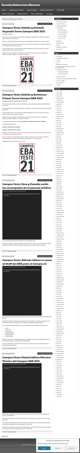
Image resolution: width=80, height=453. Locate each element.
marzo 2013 (59, 369)
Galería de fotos (60, 43)
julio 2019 (58, 218)
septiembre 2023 (60, 132)
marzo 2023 (59, 145)
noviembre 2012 (60, 378)
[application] (22, 215)
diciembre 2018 (60, 233)
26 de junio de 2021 (9, 180)
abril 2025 (58, 112)
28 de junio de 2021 (9, 90)
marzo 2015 (59, 320)
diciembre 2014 (60, 327)
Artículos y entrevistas (8, 13)
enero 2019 (59, 230)
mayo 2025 (59, 110)
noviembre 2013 (60, 353)
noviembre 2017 (60, 255)
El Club (58, 62)
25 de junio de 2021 (9, 256)
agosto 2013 (59, 359)
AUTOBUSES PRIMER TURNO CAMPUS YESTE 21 (14, 101)
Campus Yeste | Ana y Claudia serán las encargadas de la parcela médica (26, 185)
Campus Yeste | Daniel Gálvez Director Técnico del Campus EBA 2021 (26, 359)
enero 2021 (59, 190)
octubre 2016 (59, 282)
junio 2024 (58, 122)
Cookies (58, 60)
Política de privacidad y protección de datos (66, 78)
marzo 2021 (59, 186)
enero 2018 (59, 251)
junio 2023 (58, 138)
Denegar (57, 448)
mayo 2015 (59, 316)
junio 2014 (58, 339)
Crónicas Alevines (62, 30)
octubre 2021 (59, 173)
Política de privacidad (32, 444)
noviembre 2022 (60, 153)
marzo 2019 (59, 226)
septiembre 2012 (60, 382)
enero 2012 (59, 396)
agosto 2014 (59, 335)
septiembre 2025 (60, 102)
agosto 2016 (59, 286)
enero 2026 (59, 96)
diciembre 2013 (60, 351)
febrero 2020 (59, 206)
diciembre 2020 (60, 192)
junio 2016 (58, 290)
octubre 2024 (59, 114)
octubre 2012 (59, 380)
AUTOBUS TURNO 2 (7, 34)
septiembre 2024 (60, 116)
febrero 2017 (59, 273)
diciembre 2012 (60, 376)
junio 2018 (58, 241)
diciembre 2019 (60, 210)
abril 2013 (58, 367)
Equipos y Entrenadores (46, 10)
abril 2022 (58, 165)
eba (3, 23)
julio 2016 (58, 288)
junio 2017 (58, 265)
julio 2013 (58, 361)
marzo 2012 (59, 394)
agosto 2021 (59, 175)
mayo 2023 (59, 141)
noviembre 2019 (60, 212)
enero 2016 (59, 300)
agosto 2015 (59, 310)
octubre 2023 (59, 130)
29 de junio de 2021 (9, 23)
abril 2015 (58, 318)
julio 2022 (58, 161)
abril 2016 (58, 294)
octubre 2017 (59, 257)
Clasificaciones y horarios (16, 10)
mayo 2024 (59, 124)
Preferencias (71, 448)
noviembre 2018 (60, 235)
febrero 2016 (59, 298)
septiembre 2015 (60, 308)
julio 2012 (58, 386)
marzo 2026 (59, 91)
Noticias (4, 10)
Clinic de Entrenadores (37, 13)
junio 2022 (58, 163)
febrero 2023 (59, 147)
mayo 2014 (59, 341)
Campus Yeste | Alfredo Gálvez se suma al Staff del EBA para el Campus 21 (27, 261)
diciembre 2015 (60, 302)
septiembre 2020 (60, 198)
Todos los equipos (32, 10)
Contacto (58, 84)
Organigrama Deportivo (63, 71)
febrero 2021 (59, 188)
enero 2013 (59, 374)
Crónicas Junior (61, 38)
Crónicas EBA (60, 10)
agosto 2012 (59, 384)
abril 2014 (58, 343)
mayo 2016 (59, 292)
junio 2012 (58, 388)
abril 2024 (58, 126)
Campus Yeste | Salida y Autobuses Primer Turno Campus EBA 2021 (24, 96)
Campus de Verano (22, 13)
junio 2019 (58, 220)
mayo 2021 (59, 181)
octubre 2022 (59, 155)
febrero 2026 (59, 94)
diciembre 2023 (60, 128)
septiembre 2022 (60, 157)
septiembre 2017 (60, 259)
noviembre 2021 (60, 171)
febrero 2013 (59, 372)
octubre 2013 (59, 355)
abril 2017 (58, 269)
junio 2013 (58, 363)
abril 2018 (58, 245)
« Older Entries (4, 436)
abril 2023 (58, 143)
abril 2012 (58, 392)
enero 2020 (59, 208)
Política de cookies (60, 76)
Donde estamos (60, 82)
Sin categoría (59, 49)
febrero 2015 (59, 322)
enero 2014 (59, 349)
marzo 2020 (59, 204)
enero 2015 (59, 325)
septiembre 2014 (60, 333)
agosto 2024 (59, 118)
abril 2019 (58, 224)
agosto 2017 (59, 261)
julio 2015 (58, 312)
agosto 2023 (59, 134)
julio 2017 (58, 263)
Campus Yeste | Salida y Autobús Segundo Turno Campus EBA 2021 (23, 29)
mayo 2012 (59, 390)
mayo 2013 (59, 365)
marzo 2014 (59, 345)
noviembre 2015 (60, 304)
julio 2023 (58, 136)
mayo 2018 (59, 243)
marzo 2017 (59, 271)
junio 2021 (58, 179)
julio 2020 (58, 202)
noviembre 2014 (60, 329)
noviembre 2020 (60, 194)
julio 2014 (58, 337)
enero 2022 (59, 167)
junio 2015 (58, 314)
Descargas (49, 13)
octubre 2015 (59, 306)
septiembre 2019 (60, 216)
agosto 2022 (59, 159)
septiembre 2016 (60, 284)
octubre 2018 (59, 237)
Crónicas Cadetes (62, 34)
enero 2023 (59, 149)
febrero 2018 (59, 249)
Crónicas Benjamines (63, 32)
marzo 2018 (59, 247)
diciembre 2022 (60, 151)
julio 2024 (58, 120)
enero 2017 (59, 275)
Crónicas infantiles (62, 36)
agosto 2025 (59, 104)
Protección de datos (62, 73)
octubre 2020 (59, 196)
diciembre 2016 (60, 278)
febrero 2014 (59, 347)
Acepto (44, 448)
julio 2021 (58, 177)
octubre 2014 (59, 331)
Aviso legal (58, 56)
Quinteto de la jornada (61, 47)
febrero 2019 (59, 228)
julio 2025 (58, 106)
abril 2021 (58, 183)
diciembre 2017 (60, 253)
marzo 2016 (59, 296)
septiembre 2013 (60, 357)
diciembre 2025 (60, 98)
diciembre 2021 (60, 169)
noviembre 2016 (60, 280)
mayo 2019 (59, 222)
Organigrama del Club (61, 69)
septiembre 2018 (60, 239)
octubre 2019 (59, 214)
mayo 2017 (59, 267)
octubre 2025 (59, 100)
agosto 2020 (59, 200)
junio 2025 (58, 108)
